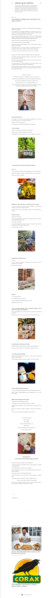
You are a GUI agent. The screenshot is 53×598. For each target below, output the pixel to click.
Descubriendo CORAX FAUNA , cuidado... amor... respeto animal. (24, 585)
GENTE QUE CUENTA (24, 3)
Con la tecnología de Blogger (26, 594)
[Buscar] (40, 3)
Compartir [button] (13, 494)
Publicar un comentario (19, 555)
